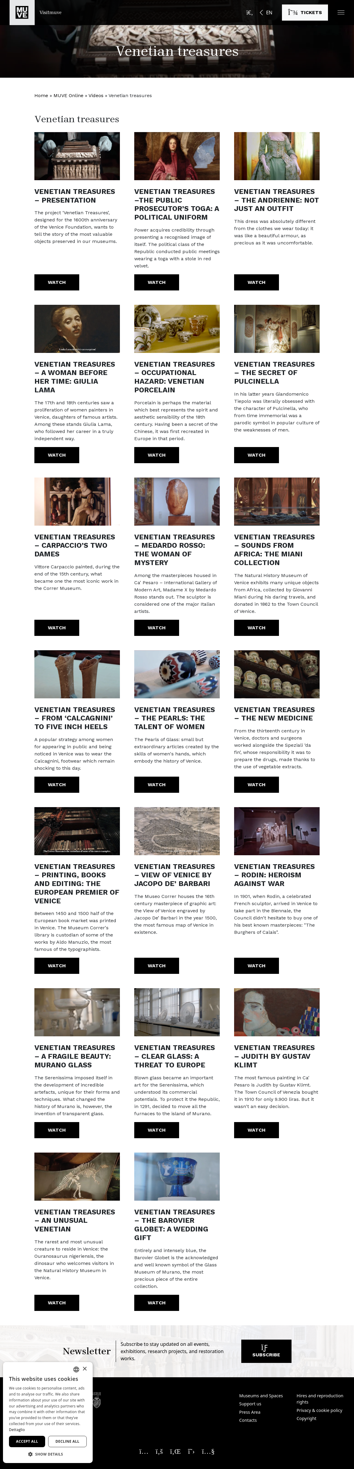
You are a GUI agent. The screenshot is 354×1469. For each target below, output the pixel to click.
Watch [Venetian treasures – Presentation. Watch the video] (57, 282)
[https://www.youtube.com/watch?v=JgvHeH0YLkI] (77, 156)
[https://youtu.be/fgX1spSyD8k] (177, 1177)
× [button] (84, 1369)
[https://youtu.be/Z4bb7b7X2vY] (177, 156)
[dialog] (48, 1412)
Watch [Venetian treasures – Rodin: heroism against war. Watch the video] (257, 965)
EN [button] (269, 12)
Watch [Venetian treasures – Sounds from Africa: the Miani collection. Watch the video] (257, 628)
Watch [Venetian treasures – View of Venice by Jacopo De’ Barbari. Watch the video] (157, 965)
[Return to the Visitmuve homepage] (36, 12)
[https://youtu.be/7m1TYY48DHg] (77, 1177)
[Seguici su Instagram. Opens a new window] (144, 1451)
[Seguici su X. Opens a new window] (191, 1451)
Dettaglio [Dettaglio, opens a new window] (17, 1429)
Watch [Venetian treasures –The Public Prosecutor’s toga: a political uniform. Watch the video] (157, 282)
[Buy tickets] (305, 12)
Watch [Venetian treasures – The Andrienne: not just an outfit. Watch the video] (257, 282)
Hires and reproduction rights (320, 1399)
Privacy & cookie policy (319, 1410)
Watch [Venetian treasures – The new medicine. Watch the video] (257, 784)
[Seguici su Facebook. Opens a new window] (159, 1451)
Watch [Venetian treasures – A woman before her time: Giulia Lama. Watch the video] (57, 455)
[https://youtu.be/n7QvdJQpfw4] (277, 831)
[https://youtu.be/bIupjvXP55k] (277, 1012)
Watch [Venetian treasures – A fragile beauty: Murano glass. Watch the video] (57, 1130)
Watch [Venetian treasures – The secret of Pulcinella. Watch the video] (257, 455)
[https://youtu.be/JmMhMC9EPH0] (77, 831)
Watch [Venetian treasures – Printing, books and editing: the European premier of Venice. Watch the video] (57, 965)
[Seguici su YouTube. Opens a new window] (208, 1451)
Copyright (306, 1418)
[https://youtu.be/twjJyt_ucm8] (277, 674)
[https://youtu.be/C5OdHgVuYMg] (277, 156)
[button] (341, 12)
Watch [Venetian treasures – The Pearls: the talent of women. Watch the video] (157, 784)
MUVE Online (68, 95)
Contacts (248, 1420)
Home (41, 95)
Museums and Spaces (261, 1395)
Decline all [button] (68, 1441)
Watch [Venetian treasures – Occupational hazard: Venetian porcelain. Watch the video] (157, 455)
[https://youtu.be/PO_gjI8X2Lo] (277, 329)
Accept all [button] (27, 1441)
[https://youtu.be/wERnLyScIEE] (77, 1012)
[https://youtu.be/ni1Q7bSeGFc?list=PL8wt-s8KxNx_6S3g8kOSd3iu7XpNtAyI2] (177, 502)
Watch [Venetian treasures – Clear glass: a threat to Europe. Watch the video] (157, 1130)
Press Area (249, 1412)
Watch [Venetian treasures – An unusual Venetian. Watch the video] (57, 1303)
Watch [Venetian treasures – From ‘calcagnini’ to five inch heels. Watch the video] (57, 784)
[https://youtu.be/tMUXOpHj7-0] (177, 831)
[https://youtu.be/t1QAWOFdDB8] (77, 329)
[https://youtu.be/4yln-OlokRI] (177, 329)
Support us (250, 1404)
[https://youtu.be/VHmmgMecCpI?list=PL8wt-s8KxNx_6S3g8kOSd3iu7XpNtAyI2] (177, 674)
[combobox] (76, 1369)
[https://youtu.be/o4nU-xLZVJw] (177, 1012)
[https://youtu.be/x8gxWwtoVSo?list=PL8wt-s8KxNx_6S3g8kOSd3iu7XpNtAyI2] (77, 674)
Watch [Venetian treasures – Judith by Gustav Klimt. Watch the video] (257, 1130)
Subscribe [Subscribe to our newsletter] (266, 1353)
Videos (96, 95)
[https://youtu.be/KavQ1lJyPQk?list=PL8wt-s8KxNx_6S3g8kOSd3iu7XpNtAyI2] (277, 502)
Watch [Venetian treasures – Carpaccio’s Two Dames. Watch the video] (57, 628)
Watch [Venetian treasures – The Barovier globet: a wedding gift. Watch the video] (157, 1303)
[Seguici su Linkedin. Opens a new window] (175, 1451)
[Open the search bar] (249, 12)
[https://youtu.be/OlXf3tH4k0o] (77, 502)
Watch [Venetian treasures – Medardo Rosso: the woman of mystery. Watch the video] (157, 628)
